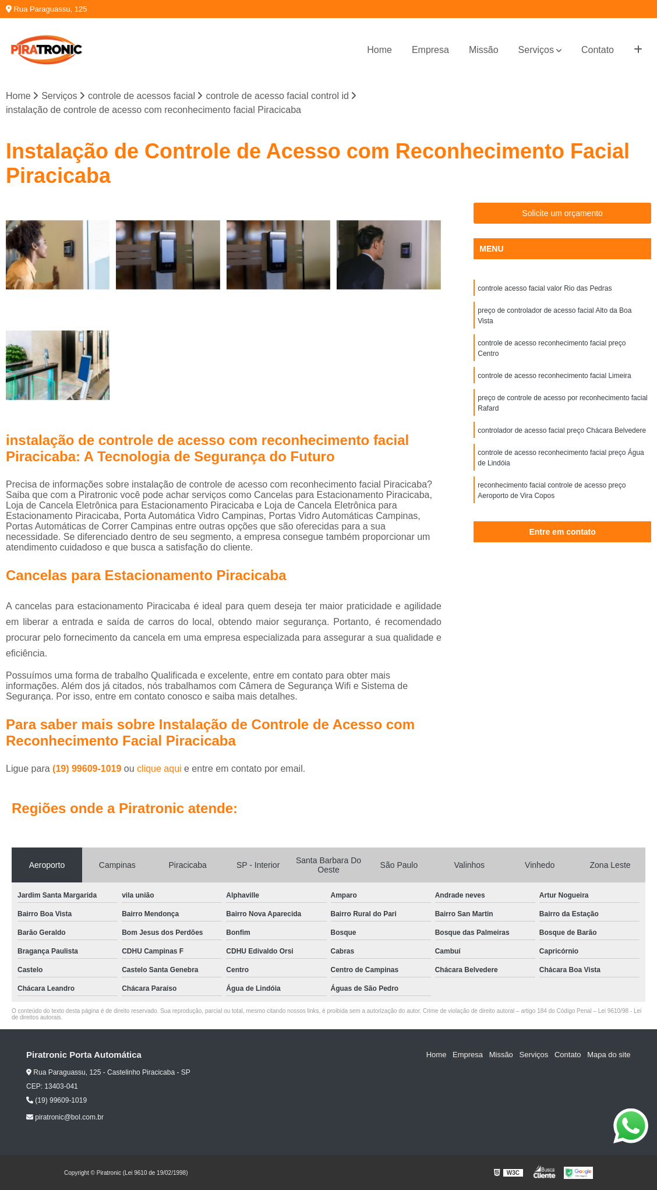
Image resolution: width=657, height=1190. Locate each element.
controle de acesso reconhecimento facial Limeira (554, 376)
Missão (484, 50)
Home (379, 50)
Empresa (430, 50)
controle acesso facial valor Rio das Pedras (545, 288)
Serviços (536, 50)
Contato (597, 50)
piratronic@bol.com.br (65, 1118)
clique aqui (159, 769)
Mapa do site (608, 1055)
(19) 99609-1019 (88, 769)
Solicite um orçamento (562, 213)
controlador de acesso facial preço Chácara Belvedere (562, 430)
